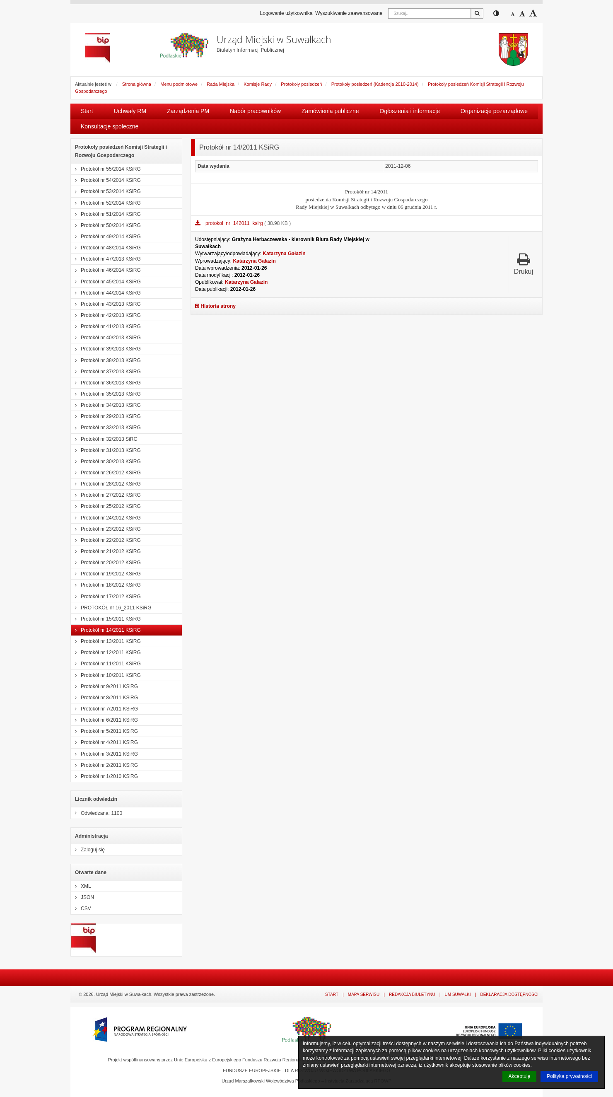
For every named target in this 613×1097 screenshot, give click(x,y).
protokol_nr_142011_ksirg (234, 223)
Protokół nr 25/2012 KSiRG (106, 506)
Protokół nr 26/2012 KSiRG (106, 472)
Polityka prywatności (569, 1076)
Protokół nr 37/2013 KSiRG (106, 371)
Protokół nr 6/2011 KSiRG (104, 720)
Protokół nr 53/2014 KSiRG (106, 191)
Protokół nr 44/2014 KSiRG (106, 293)
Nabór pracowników (255, 111)
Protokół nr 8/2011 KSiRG (104, 697)
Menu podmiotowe (179, 84)
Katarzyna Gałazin (284, 253)
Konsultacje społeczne (109, 126)
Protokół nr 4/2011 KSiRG (104, 742)
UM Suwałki (458, 994)
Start (87, 111)
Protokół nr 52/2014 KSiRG (106, 203)
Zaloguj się (88, 849)
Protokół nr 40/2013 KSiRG (106, 337)
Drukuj (523, 263)
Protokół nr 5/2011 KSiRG (104, 731)
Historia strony (215, 306)
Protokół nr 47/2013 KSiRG (106, 259)
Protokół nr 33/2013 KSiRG (106, 427)
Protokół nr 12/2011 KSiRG (106, 652)
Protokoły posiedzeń (301, 84)
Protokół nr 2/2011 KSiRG (104, 765)
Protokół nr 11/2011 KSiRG (106, 663)
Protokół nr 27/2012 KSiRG (106, 495)
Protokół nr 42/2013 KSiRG (106, 315)
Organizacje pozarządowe (494, 111)
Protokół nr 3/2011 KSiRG (104, 754)
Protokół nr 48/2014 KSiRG (106, 247)
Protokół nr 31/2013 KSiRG (106, 450)
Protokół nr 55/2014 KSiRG (106, 169)
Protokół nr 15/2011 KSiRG (106, 619)
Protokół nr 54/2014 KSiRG (106, 180)
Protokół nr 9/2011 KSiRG (104, 686)
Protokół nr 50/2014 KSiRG (106, 225)
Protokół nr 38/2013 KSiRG (106, 360)
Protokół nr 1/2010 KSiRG (104, 776)
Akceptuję (520, 1076)
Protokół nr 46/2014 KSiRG (106, 270)
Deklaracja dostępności (509, 994)
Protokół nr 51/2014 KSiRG (106, 214)
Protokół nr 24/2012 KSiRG (106, 517)
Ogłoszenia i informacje (410, 111)
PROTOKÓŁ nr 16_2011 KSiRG (111, 607)
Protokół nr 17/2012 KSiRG (106, 596)
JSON (82, 897)
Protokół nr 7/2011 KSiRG (104, 708)
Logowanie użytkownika (286, 13)
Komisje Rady (258, 84)
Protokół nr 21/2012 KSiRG (106, 551)
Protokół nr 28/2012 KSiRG (106, 483)
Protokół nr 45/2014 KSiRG (106, 281)
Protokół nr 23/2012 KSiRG (106, 529)
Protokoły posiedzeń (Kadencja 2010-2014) (375, 84)
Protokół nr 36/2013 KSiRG (106, 382)
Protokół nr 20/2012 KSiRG (106, 562)
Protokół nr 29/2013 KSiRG (106, 416)
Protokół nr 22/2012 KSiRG (106, 540)
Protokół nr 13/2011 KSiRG (106, 641)
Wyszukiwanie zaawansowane (348, 13)
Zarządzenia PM (188, 111)
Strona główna (136, 84)
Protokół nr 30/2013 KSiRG (106, 461)
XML (81, 886)
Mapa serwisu (363, 994)
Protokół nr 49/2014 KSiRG (106, 236)
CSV (81, 908)
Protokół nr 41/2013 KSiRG (106, 326)
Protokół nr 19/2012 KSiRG (106, 573)
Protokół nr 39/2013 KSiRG (106, 348)
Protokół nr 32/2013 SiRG (104, 439)
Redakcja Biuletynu (412, 994)
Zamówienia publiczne (330, 111)
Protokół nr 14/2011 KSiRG (106, 630)
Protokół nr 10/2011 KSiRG (106, 675)
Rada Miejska (220, 84)
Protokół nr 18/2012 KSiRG (106, 585)
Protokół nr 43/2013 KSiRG (106, 304)
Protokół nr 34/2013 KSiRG (106, 405)
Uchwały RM (130, 111)
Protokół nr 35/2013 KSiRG (106, 394)
